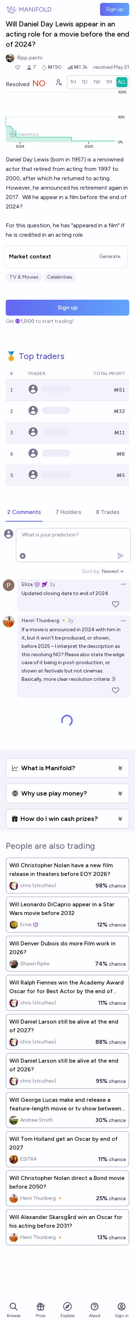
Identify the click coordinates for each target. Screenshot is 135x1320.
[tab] (24, 512)
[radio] (73, 82)
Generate (109, 256)
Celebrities (59, 277)
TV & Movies (24, 277)
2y (52, 584)
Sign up (114, 9)
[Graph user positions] (58, 82)
